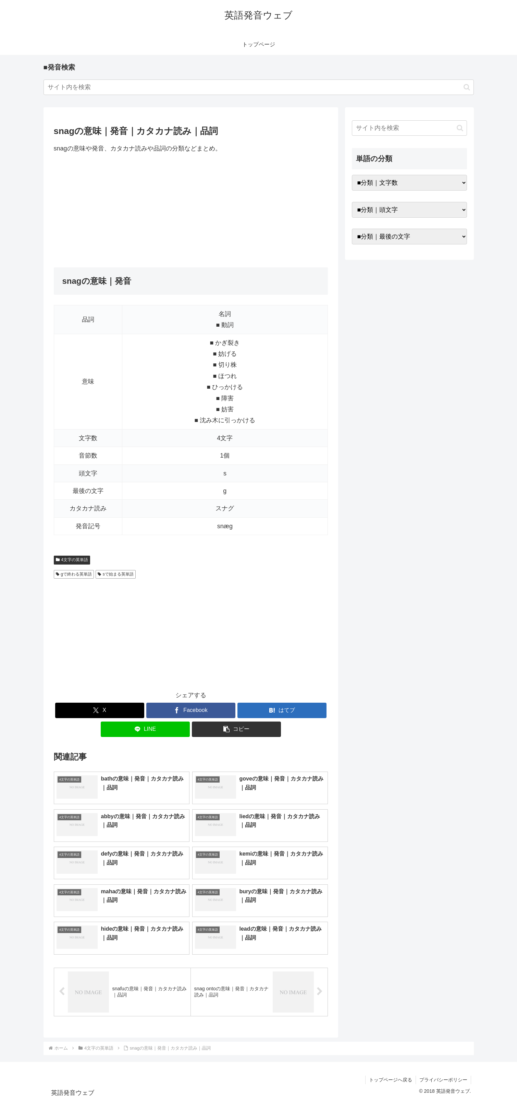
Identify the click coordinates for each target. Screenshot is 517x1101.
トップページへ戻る (390, 1079)
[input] (259, 87)
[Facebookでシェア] (190, 710)
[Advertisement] (191, 210)
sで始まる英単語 (116, 574)
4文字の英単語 (72, 559)
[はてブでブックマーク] (282, 710)
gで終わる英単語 (74, 574)
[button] (467, 87)
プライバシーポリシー (443, 1079)
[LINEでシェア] (145, 729)
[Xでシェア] (99, 710)
